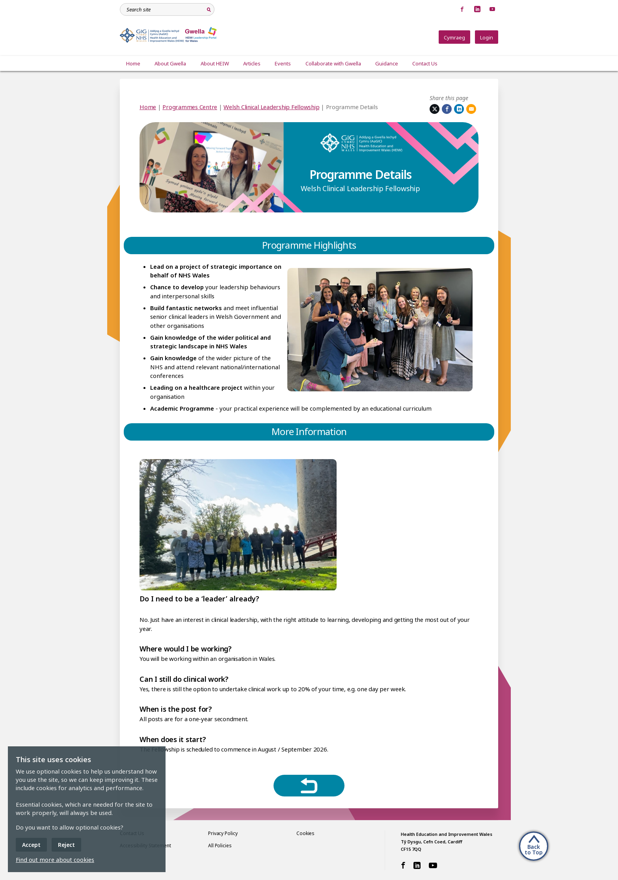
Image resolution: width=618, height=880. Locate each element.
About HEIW (214, 63)
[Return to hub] (309, 785)
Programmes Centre (189, 107)
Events (282, 63)
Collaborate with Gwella (332, 63)
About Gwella (170, 63)
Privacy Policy (223, 833)
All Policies (220, 845)
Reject (66, 844)
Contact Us (424, 63)
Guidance (385, 63)
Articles (251, 63)
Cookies (305, 833)
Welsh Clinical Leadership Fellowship (271, 107)
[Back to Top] (533, 845)
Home (133, 63)
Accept (31, 844)
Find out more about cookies (55, 859)
